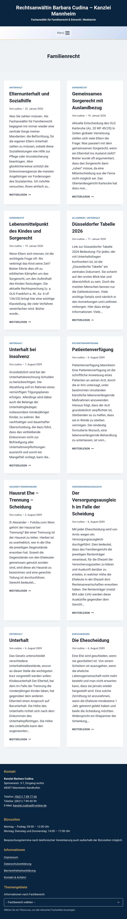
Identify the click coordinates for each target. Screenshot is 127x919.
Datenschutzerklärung (17, 863)
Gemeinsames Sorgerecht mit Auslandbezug (87, 100)
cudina (18, 108)
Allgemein (78, 218)
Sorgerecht (79, 87)
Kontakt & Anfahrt (15, 877)
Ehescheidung (81, 634)
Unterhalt (16, 87)
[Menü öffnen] (63, 33)
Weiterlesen (20, 194)
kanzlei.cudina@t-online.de (29, 805)
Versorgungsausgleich (87, 487)
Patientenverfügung (85, 343)
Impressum (11, 857)
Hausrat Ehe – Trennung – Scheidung (24, 500)
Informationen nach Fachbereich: (24, 894)
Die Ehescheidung (90, 640)
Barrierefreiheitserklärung (20, 870)
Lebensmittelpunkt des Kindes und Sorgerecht (28, 231)
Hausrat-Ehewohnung (23, 487)
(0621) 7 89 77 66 (26, 796)
